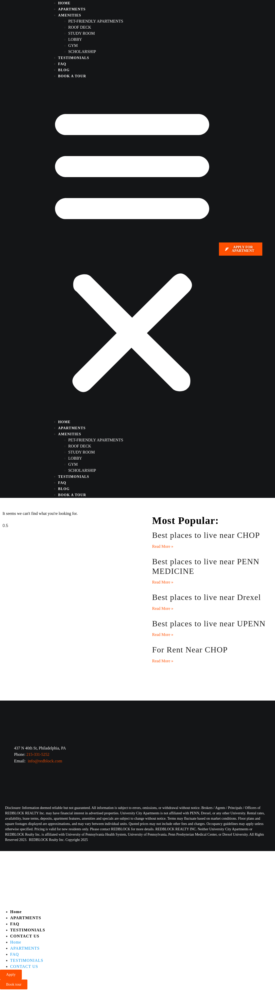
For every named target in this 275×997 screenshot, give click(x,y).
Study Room (81, 33)
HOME (64, 3)
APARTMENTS (71, 9)
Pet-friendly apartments (95, 21)
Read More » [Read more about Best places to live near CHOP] (162, 546)
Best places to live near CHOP (206, 535)
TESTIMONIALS (73, 58)
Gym (73, 45)
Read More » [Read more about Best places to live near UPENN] (162, 634)
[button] (132, 249)
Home (16, 912)
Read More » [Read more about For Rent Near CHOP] (162, 661)
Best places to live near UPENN (208, 623)
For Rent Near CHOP (190, 649)
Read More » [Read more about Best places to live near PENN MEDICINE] (162, 582)
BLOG (64, 70)
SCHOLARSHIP (82, 51)
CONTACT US (24, 936)
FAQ (62, 64)
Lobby (75, 39)
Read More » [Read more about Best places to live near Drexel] (162, 608)
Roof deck (79, 27)
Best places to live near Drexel (206, 597)
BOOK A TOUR (72, 76)
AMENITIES (69, 15)
